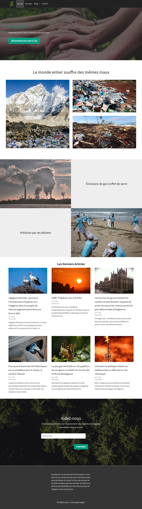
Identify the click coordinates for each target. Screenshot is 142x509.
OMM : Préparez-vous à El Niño (67, 297)
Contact (45, 3)
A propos (28, 3)
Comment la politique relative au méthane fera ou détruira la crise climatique (111, 370)
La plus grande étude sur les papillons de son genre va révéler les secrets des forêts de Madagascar (71, 370)
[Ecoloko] (11, 4)
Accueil (20, 3)
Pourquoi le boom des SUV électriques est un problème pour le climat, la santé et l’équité (27, 370)
